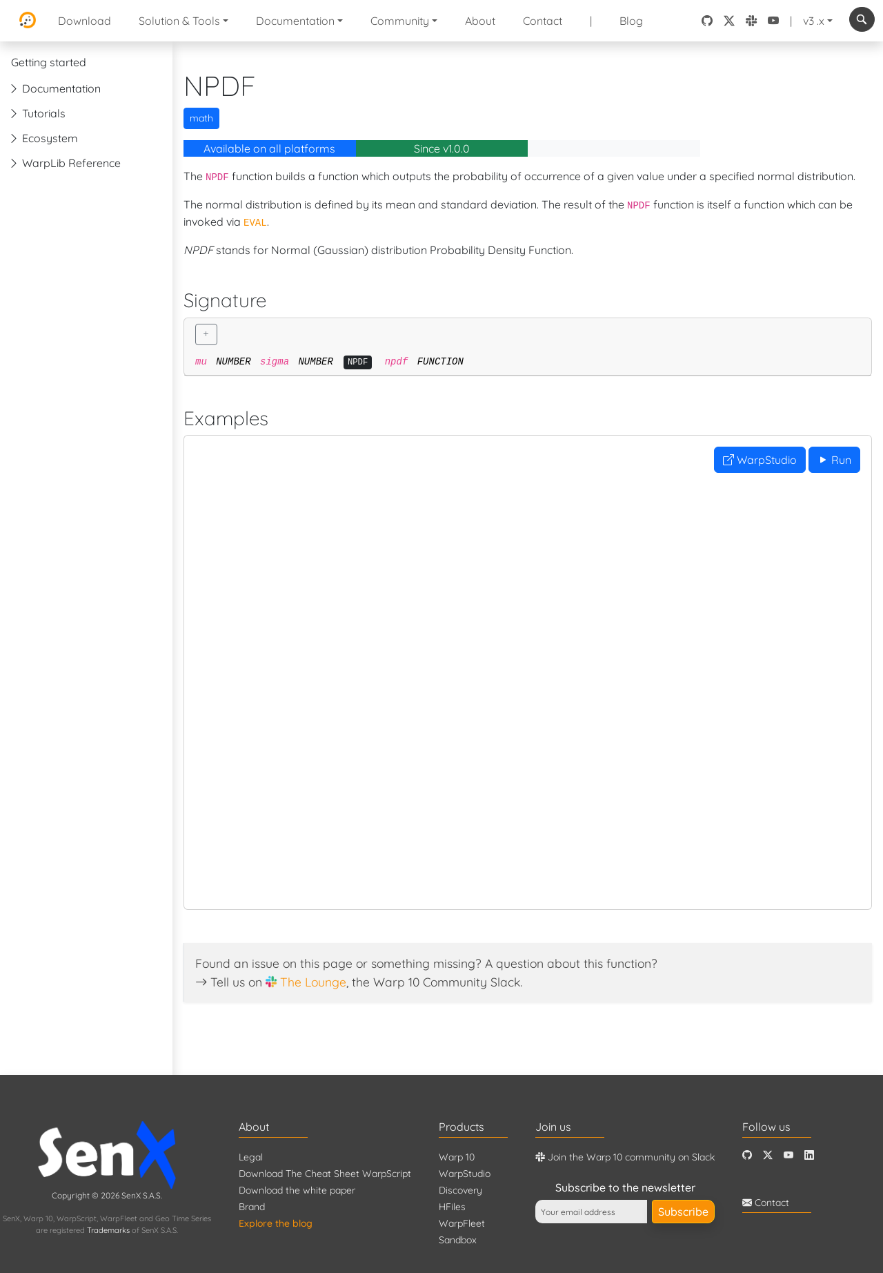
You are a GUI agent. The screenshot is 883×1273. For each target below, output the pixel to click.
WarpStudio (760, 460)
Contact (542, 21)
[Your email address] (591, 1211)
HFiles (452, 1207)
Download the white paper (297, 1190)
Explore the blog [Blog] (275, 1223)
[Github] (747, 1155)
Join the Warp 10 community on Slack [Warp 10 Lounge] (625, 1157)
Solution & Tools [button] (179, 21)
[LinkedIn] (809, 1155)
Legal (251, 1157)
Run (834, 460)
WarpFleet (462, 1223)
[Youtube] (788, 1155)
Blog (631, 21)
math (201, 118)
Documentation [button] (295, 21)
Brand (252, 1207)
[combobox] (862, 19)
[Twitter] (768, 1155)
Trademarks (108, 1230)
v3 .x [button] (813, 21)
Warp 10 (457, 1157)
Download (84, 21)
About (480, 21)
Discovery (460, 1190)
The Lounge (313, 981)
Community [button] (399, 21)
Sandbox (458, 1240)
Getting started (48, 62)
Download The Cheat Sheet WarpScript (325, 1173)
